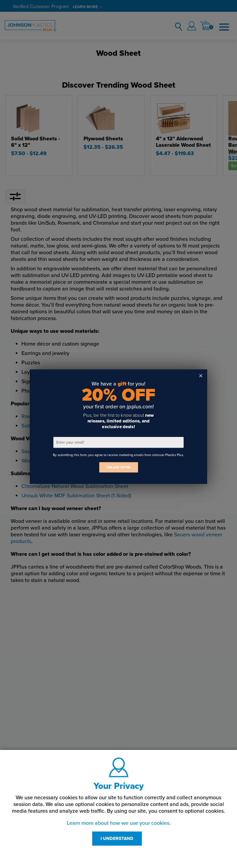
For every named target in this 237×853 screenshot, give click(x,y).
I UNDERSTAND (117, 838)
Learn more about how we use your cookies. (119, 823)
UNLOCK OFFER (119, 467)
